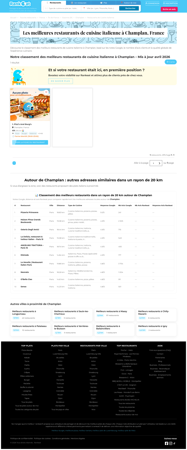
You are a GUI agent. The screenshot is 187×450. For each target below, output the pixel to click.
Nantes (60, 387)
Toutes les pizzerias (127, 407)
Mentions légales (78, 438)
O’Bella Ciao (26, 279)
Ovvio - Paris (127, 374)
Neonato (25, 272)
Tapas (27, 398)
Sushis (27, 369)
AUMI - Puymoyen (126, 396)
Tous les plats (26, 402)
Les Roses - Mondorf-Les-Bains (126, 392)
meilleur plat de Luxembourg (104, 430)
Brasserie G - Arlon (126, 377)
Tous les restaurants (28, 18)
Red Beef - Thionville (126, 388)
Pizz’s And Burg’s (22, 124)
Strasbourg (60, 372)
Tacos (27, 361)
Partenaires (160, 358)
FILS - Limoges (127, 370)
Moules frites (27, 395)
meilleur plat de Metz (126, 430)
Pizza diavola (27, 350)
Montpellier (60, 406)
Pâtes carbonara (27, 376)
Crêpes (27, 372)
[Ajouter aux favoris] (46, 92)
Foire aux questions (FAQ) (160, 350)
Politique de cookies (42, 438)
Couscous (27, 354)
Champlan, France (21, 127)
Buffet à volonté (27, 387)
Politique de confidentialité (21, 438)
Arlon (60, 361)
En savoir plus (60, 81)
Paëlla (26, 365)
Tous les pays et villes (60, 409)
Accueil (13, 18)
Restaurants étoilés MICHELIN (126, 400)
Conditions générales (60, 438)
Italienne (33, 133)
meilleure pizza (71, 430)
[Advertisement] (72, 109)
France (42, 18)
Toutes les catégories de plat (27, 409)
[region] (93, 247)
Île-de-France (53, 18)
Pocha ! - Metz (127, 350)
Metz (60, 365)
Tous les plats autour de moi (27, 406)
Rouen (60, 395)
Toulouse (60, 383)
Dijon (60, 398)
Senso (23, 286)
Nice (93, 409)
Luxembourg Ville (60, 354)
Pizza (17, 133)
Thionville (60, 369)
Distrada (25, 255)
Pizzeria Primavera (29, 212)
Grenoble (60, 391)
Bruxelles (60, 358)
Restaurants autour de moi (127, 414)
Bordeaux (60, 402)
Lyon (60, 376)
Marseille (60, 380)
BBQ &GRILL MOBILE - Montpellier (126, 381)
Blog (160, 361)
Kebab (27, 358)
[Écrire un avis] (169, 9)
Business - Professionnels (160, 365)
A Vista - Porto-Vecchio (126, 360)
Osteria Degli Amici (30, 229)
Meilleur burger (58, 430)
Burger (24, 133)
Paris (60, 350)
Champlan (79, 18)
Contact (160, 354)
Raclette (27, 383)
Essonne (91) (67, 18)
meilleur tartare (85, 430)
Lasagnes (27, 391)
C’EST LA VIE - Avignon (126, 385)
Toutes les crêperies (127, 411)
